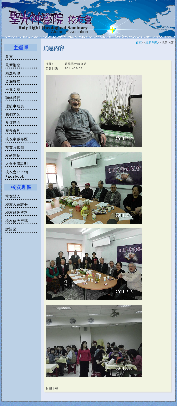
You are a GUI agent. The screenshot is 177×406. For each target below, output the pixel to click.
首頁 (139, 42)
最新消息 (151, 42)
